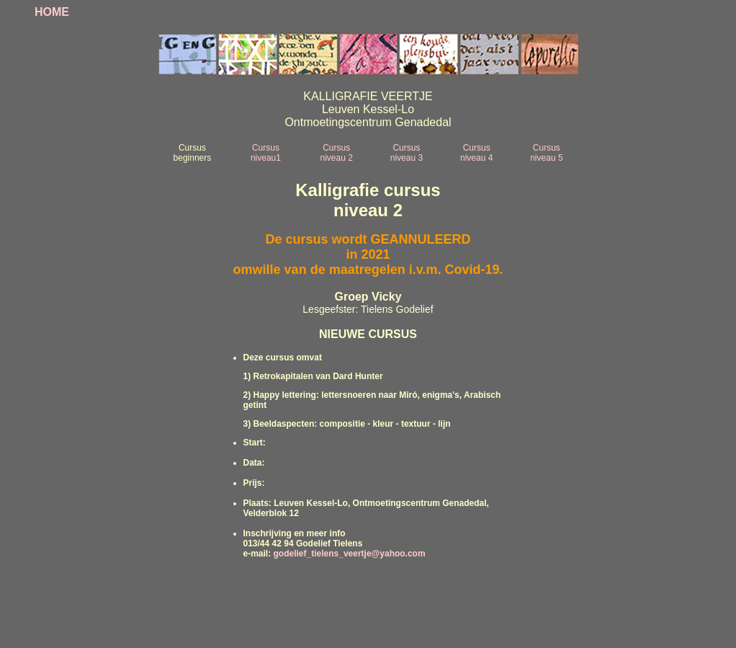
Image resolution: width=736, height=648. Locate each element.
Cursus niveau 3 (406, 153)
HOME (52, 12)
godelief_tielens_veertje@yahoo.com (350, 554)
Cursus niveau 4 (476, 153)
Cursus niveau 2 (336, 153)
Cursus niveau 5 (546, 153)
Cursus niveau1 (266, 153)
